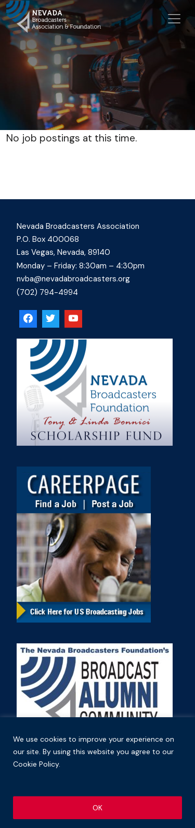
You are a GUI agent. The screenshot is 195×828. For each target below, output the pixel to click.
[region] (97, 772)
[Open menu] (174, 18)
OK (97, 807)
